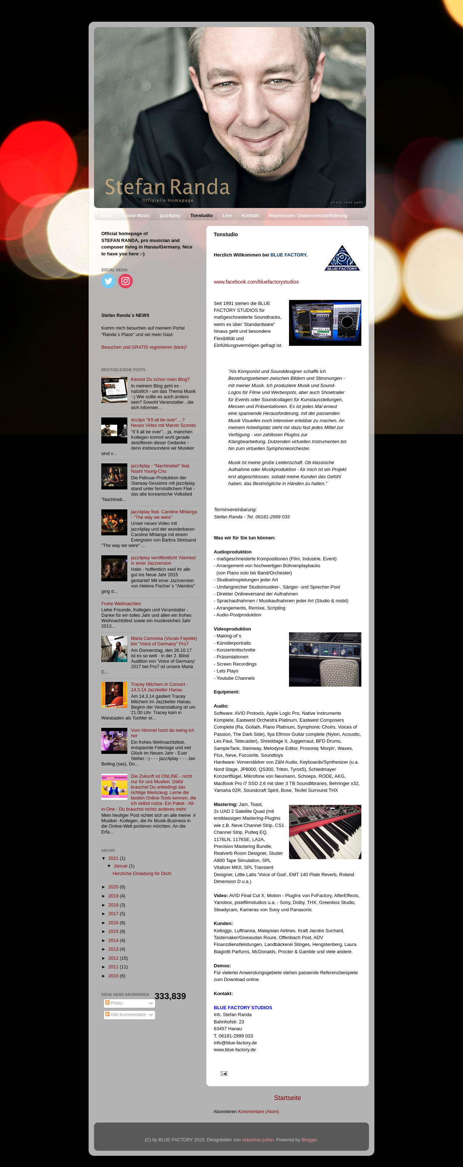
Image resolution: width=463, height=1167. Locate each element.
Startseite (287, 1098)
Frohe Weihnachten (121, 603)
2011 (114, 966)
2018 (114, 905)
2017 (114, 913)
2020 (114, 887)
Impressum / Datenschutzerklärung (308, 215)
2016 (114, 922)
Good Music (136, 215)
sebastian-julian (258, 1139)
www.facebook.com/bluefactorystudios (256, 282)
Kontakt (250, 215)
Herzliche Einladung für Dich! (141, 873)
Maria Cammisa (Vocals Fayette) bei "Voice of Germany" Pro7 (164, 641)
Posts (113, 1003)
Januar (121, 866)
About (107, 215)
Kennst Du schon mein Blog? (160, 379)
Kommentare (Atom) (258, 1111)
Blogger (309, 1139)
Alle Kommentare (125, 1014)
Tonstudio (201, 215)
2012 (114, 958)
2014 (114, 940)
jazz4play (170, 215)
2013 (114, 949)
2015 (114, 931)
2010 (114, 976)
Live (227, 215)
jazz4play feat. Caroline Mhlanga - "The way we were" (164, 514)
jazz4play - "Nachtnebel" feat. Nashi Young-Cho (160, 468)
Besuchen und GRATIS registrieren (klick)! (144, 347)
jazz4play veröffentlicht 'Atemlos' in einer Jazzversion (163, 560)
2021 (114, 858)
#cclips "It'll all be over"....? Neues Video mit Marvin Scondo (163, 422)
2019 (114, 896)
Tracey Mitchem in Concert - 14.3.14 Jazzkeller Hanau (159, 687)
